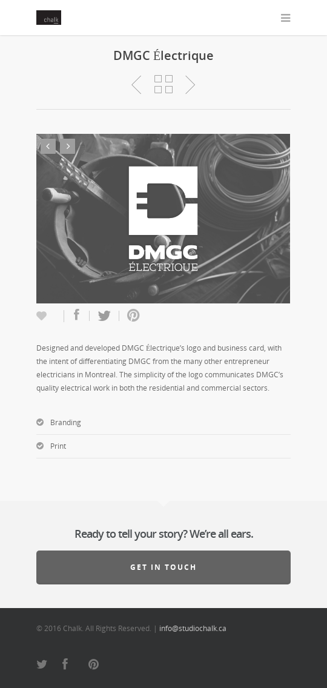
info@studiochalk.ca (192, 628)
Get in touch (163, 567)
